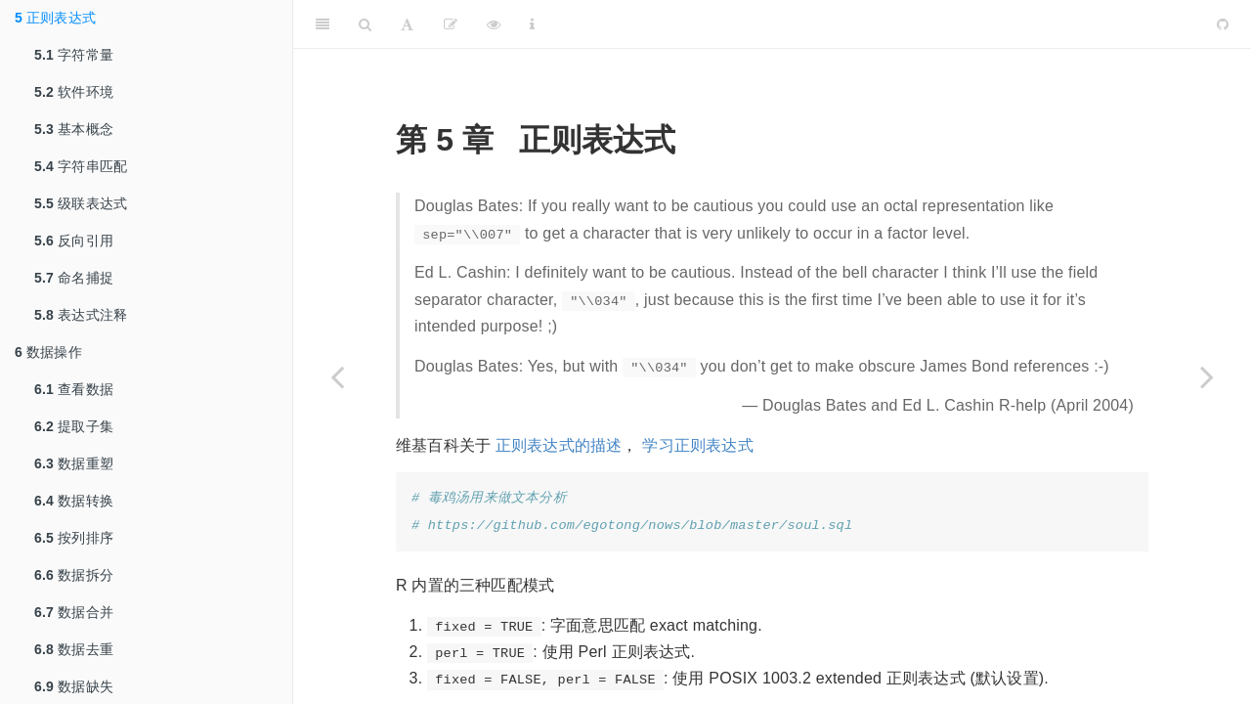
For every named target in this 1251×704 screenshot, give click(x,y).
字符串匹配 (80, 166)
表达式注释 (80, 315)
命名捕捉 (73, 278)
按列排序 (73, 538)
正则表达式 (55, 17)
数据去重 (73, 649)
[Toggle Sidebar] (322, 24)
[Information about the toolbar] (532, 24)
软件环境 (73, 92)
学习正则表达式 (697, 445)
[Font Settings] (407, 24)
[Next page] (1207, 376)
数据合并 (73, 612)
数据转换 (73, 500)
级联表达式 (80, 203)
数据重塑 (73, 463)
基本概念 (73, 129)
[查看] (493, 24)
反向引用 (73, 240)
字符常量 (73, 55)
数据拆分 (73, 575)
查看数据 (73, 389)
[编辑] (450, 24)
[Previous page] (337, 376)
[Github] (1222, 24)
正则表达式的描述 (559, 445)
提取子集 (73, 426)
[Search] (365, 24)
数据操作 (48, 352)
